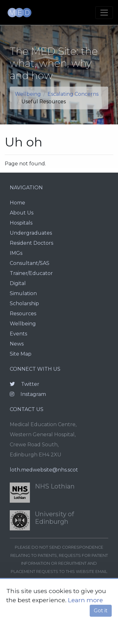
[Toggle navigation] (104, 12)
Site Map (20, 354)
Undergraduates (31, 233)
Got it (101, 611)
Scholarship (24, 303)
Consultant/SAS (29, 263)
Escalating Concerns (73, 94)
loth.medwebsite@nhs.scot (44, 470)
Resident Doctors (31, 243)
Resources (23, 314)
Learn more (85, 600)
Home (17, 203)
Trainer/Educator (31, 273)
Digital (18, 283)
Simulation (23, 293)
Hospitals (21, 223)
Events (18, 334)
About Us (21, 213)
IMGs (16, 253)
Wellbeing (28, 94)
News (17, 344)
